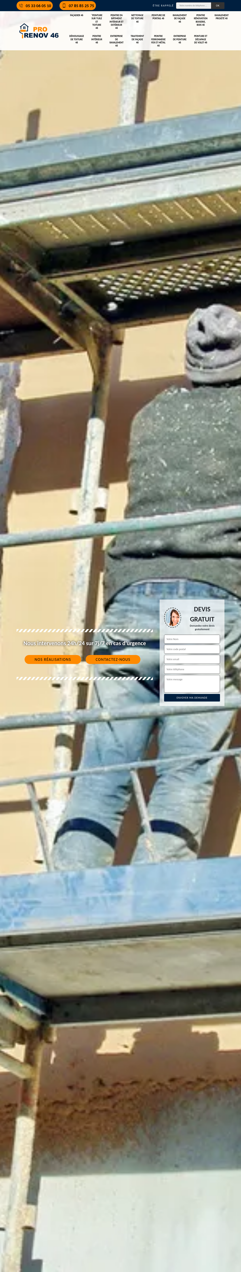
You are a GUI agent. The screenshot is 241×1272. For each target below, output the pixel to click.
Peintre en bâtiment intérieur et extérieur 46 (116, 22)
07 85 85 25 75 (77, 5)
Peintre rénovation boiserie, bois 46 (200, 20)
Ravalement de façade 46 (180, 18)
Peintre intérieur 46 (96, 39)
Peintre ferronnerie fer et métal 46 (158, 41)
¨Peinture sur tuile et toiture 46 (96, 22)
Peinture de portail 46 (158, 17)
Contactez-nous (113, 659)
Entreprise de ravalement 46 (117, 41)
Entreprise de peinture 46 (179, 39)
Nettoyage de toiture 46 (137, 18)
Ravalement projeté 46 (222, 17)
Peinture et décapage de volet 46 (200, 39)
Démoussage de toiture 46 (76, 39)
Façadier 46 (76, 15)
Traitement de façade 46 (137, 39)
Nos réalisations (53, 659)
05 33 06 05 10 (34, 5)
